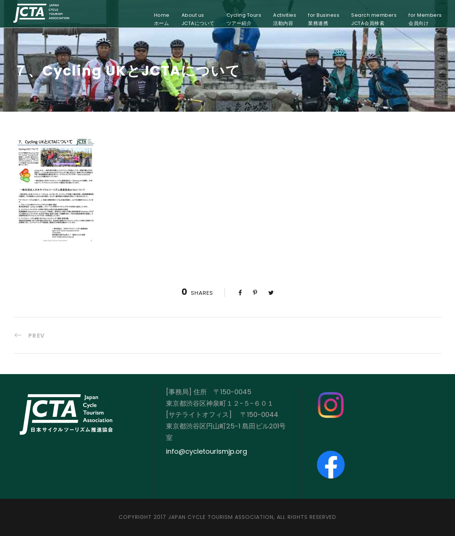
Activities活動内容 (284, 19)
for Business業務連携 (323, 19)
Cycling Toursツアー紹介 (244, 19)
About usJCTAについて (198, 19)
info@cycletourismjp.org (206, 451)
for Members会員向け (425, 19)
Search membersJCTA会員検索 (374, 19)
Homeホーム (162, 19)
